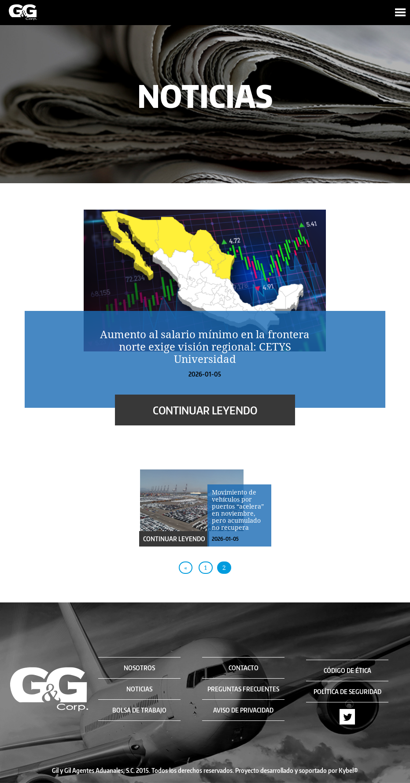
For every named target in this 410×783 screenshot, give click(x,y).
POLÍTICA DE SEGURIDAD (347, 691)
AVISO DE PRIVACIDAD (243, 710)
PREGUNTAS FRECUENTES (243, 689)
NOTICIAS (139, 689)
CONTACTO (244, 668)
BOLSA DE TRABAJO (139, 710)
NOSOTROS (139, 668)
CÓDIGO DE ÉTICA (347, 670)
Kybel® (348, 770)
